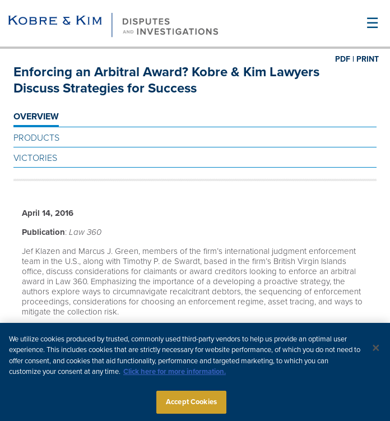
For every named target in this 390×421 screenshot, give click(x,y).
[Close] (376, 351)
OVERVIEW (36, 116)
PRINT (367, 59)
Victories (35, 158)
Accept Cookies (191, 405)
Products (36, 138)
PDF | (344, 59)
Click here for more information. (174, 375)
